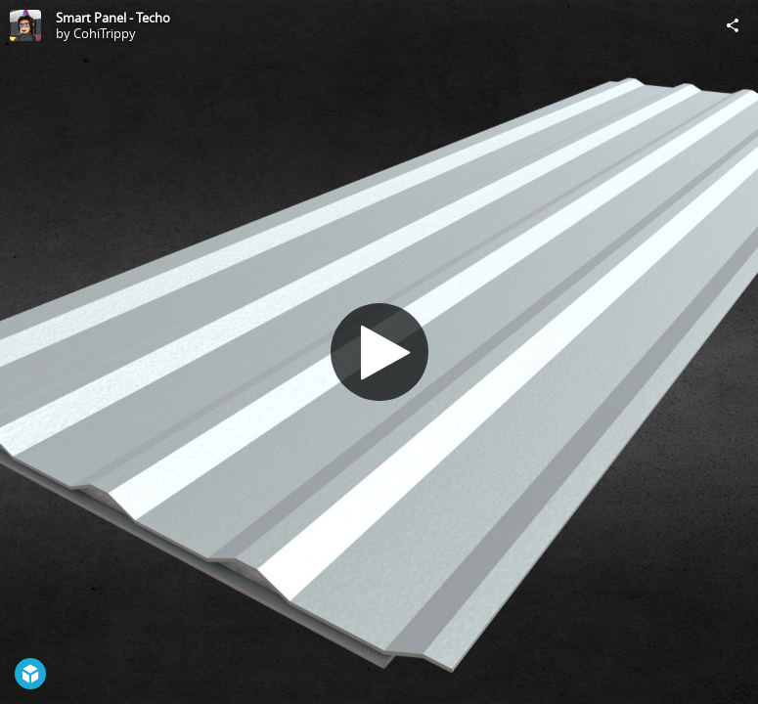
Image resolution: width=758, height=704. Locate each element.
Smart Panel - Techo (113, 17)
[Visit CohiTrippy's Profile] (25, 25)
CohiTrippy (104, 33)
